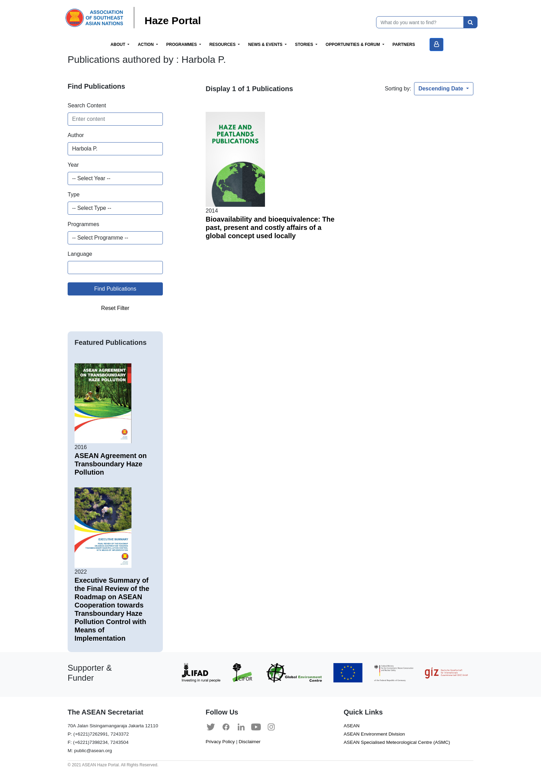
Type (74, 194)
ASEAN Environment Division (374, 734)
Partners (404, 44)
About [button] (118, 44)
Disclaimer (249, 741)
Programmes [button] (182, 44)
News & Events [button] (266, 44)
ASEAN (352, 725)
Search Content (87, 105)
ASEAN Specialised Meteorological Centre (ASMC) (397, 742)
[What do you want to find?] (420, 22)
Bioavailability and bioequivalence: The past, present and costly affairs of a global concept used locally (270, 227)
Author (76, 135)
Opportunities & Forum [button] (353, 44)
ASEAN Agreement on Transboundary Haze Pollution (111, 464)
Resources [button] (223, 44)
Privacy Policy (220, 741)
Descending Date (442, 88)
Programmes (83, 224)
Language (80, 254)
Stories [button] (304, 44)
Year (73, 165)
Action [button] (146, 44)
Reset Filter (115, 308)
